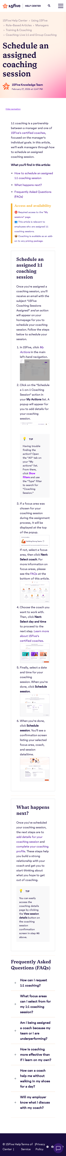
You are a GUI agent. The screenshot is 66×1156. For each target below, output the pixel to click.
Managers (42, 25)
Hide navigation (13, 109)
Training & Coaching (19, 30)
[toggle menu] (60, 6)
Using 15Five (39, 20)
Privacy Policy (40, 1147)
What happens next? (28, 185)
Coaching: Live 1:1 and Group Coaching (31, 35)
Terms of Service (27, 1147)
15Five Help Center (15, 20)
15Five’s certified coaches (28, 133)
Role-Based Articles (19, 25)
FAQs (33, 574)
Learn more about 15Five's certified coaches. (34, 636)
